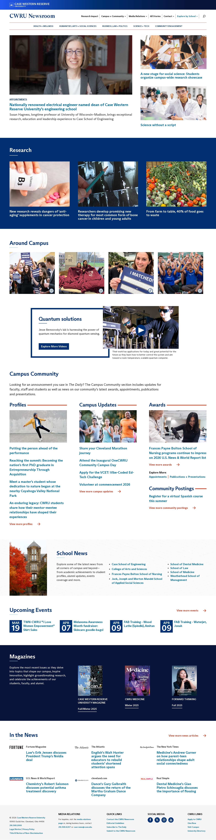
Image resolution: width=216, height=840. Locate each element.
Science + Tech (141, 26)
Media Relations (138, 16)
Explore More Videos (54, 346)
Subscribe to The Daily (116, 827)
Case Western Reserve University (31, 817)
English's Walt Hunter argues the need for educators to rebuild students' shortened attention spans (107, 760)
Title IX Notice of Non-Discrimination (26, 833)
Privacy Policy (28, 829)
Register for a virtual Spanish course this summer (176, 498)
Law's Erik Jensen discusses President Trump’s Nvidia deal (46, 756)
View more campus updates (100, 491)
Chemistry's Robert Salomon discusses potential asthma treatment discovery (47, 787)
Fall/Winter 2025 (87, 708)
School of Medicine (182, 572)
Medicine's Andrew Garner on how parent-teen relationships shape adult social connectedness (176, 758)
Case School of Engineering (129, 564)
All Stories (155, 16)
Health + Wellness (43, 26)
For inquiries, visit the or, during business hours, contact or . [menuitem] (75, 823)
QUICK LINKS (114, 814)
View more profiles (25, 524)
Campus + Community (113, 16)
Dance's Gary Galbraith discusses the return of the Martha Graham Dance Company (111, 789)
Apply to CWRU (195, 819)
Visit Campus (193, 827)
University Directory (196, 831)
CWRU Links (195, 814)
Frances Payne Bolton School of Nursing (137, 574)
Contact (169, 16)
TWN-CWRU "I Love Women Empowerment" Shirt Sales (38, 626)
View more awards (164, 465)
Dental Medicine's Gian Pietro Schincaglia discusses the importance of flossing (177, 787)
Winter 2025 (132, 705)
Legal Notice (15, 829)
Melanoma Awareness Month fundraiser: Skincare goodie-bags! (88, 626)
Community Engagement (168, 26)
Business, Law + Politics (114, 26)
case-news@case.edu (83, 827)
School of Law (179, 568)
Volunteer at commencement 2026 (104, 484)
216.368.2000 (16, 825)
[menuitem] (43, 26)
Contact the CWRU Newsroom (120, 819)
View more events (191, 611)
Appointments (18, 99)
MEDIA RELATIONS (69, 814)
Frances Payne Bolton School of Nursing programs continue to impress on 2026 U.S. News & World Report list (177, 453)
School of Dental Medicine (186, 564)
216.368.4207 (64, 827)
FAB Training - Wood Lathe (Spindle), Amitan (139, 624)
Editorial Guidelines (115, 823)
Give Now (192, 823)
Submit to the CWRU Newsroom (121, 831)
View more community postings (172, 508)
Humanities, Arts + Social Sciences (77, 26)
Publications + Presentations (187, 476)
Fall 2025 (177, 705)
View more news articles (183, 735)
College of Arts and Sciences (129, 569)
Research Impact (89, 16)
